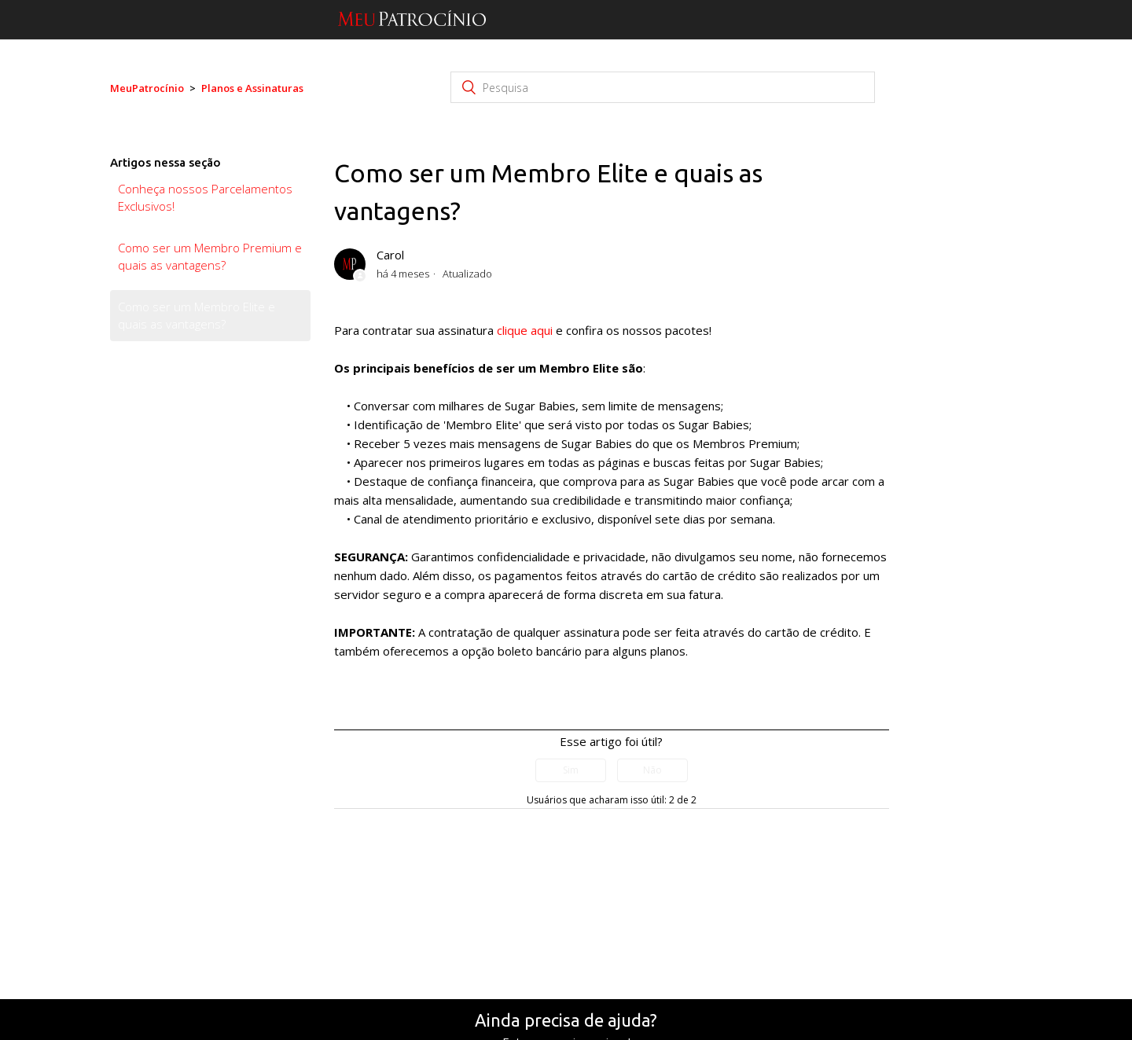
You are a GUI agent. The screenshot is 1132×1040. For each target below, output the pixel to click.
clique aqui (525, 330)
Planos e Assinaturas (252, 88)
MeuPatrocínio (147, 88)
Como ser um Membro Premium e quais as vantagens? (210, 257)
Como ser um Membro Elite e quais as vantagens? (196, 316)
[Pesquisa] (662, 87)
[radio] (570, 770)
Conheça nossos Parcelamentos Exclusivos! (205, 198)
